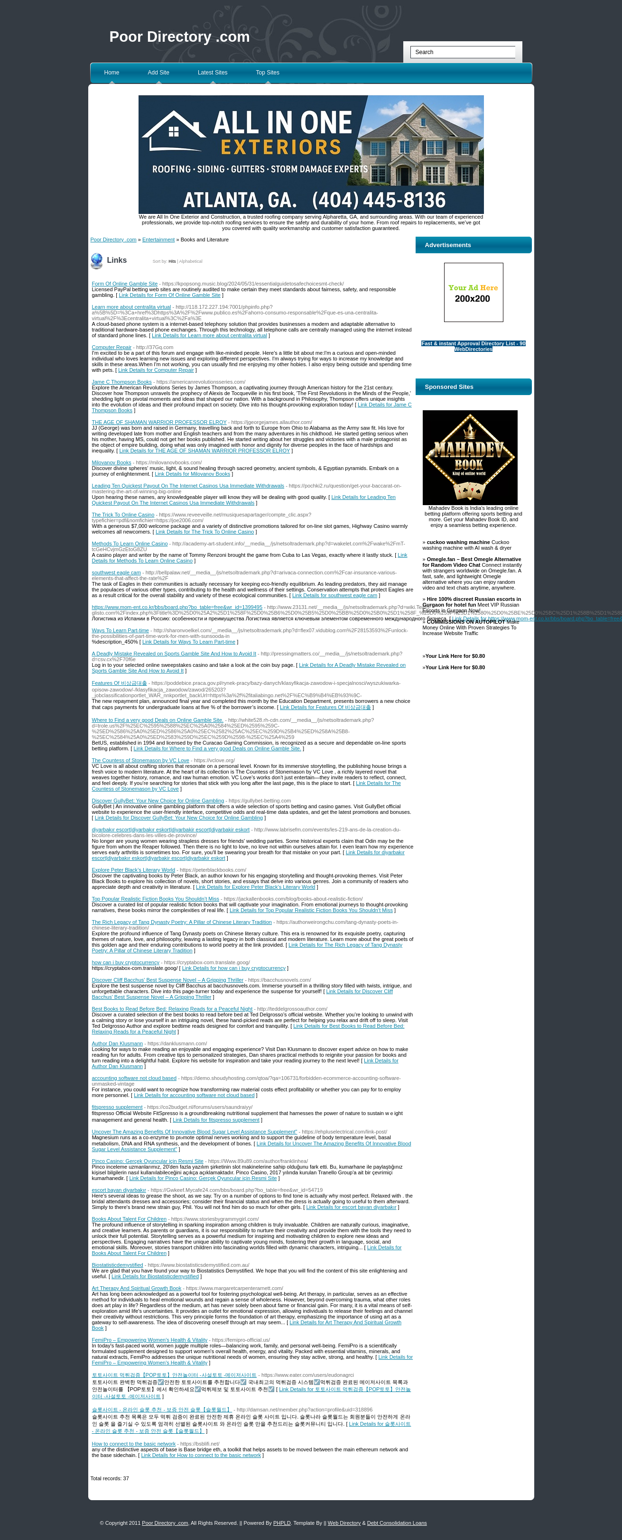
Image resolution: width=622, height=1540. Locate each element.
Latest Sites (213, 72)
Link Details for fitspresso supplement (216, 1120)
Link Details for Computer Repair (156, 370)
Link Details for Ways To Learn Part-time (188, 642)
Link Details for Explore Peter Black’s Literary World (255, 887)
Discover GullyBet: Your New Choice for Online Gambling (158, 800)
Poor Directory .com (180, 36)
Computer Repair (112, 347)
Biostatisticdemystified (117, 1265)
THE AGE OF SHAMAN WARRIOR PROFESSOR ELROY (159, 422)
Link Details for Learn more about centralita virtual (209, 335)
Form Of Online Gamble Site (125, 283)
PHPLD (282, 1523)
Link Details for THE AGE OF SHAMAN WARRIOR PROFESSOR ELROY (204, 450)
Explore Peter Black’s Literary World (134, 870)
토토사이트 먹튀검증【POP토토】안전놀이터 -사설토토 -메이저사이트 (174, 1375)
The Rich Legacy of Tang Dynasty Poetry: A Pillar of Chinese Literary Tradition (182, 922)
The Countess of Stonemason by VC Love (140, 760)
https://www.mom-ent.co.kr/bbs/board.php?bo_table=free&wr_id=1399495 (177, 607)
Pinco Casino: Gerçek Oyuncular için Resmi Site (148, 1161)
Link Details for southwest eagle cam (334, 595)
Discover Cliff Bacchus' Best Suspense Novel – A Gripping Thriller (168, 980)
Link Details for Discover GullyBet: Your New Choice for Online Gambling (179, 818)
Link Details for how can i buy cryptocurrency (234, 968)
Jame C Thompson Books (122, 382)
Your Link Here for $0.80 (455, 656)
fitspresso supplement (117, 1107)
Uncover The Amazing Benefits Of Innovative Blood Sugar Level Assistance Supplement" (194, 1131)
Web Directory (344, 1523)
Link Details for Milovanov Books (192, 474)
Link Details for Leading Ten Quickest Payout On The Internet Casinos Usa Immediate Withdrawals (244, 500)
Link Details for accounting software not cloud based (194, 1095)
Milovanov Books (111, 462)
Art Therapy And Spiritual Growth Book (137, 1288)
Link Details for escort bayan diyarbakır (351, 1207)
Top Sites (267, 72)
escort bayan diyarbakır (119, 1190)
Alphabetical (191, 261)
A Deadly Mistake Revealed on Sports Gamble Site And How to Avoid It (174, 653)
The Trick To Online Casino (123, 514)
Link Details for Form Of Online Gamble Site (170, 295)
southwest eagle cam (116, 572)
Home (112, 72)
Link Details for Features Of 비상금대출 (325, 707)
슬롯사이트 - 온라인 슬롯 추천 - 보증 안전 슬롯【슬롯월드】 (162, 1409)
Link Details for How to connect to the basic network (201, 1455)
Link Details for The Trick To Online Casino (205, 532)
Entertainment (158, 239)
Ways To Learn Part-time (120, 630)
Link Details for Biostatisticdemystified (155, 1276)
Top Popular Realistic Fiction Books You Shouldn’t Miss (155, 899)
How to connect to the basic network (134, 1444)
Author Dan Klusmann (117, 1043)
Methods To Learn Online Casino (130, 543)
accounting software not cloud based (134, 1078)
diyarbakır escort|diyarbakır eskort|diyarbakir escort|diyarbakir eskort (171, 829)
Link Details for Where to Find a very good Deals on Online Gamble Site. (217, 748)
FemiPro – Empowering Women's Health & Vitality (150, 1340)
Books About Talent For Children (129, 1219)
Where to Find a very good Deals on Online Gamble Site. (158, 720)
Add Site (158, 72)
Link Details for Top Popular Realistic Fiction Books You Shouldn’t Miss (311, 910)
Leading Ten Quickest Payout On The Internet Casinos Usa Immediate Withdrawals (188, 486)
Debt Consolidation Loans (397, 1523)
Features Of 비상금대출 (119, 683)
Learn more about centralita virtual (131, 307)
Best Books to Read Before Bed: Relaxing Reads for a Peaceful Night (172, 1009)
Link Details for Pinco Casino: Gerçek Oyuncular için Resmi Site (203, 1178)
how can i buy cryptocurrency (125, 962)
